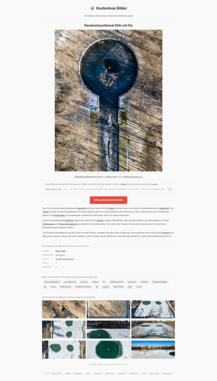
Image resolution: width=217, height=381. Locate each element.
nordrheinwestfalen (83, 287)
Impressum (167, 374)
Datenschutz (154, 374)
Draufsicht (81, 208)
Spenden (121, 374)
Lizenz (154, 184)
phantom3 (132, 282)
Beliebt (68, 374)
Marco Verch (111, 177)
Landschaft (164, 208)
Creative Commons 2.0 (132, 177)
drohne (95, 282)
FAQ (144, 374)
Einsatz (100, 221)
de (97, 287)
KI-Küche (97, 374)
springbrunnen (70, 282)
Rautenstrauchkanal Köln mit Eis (88, 177)
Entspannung (49, 224)
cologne (106, 287)
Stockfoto (69, 221)
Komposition (59, 215)
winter (138, 287)
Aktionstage (109, 374)
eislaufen (84, 282)
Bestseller (78, 374)
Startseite (93, 365)
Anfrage (123, 184)
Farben (46, 212)
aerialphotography (160, 282)
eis (104, 282)
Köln (130, 287)
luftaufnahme (65, 287)
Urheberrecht (134, 374)
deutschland (118, 287)
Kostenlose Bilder (108, 8)
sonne (53, 287)
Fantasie (166, 233)
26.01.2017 (60, 255)
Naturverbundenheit (68, 224)
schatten (144, 282)
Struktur (111, 208)
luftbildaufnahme (116, 282)
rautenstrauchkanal (52, 282)
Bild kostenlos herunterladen (108, 200)
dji (45, 287)
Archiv (100, 365)
